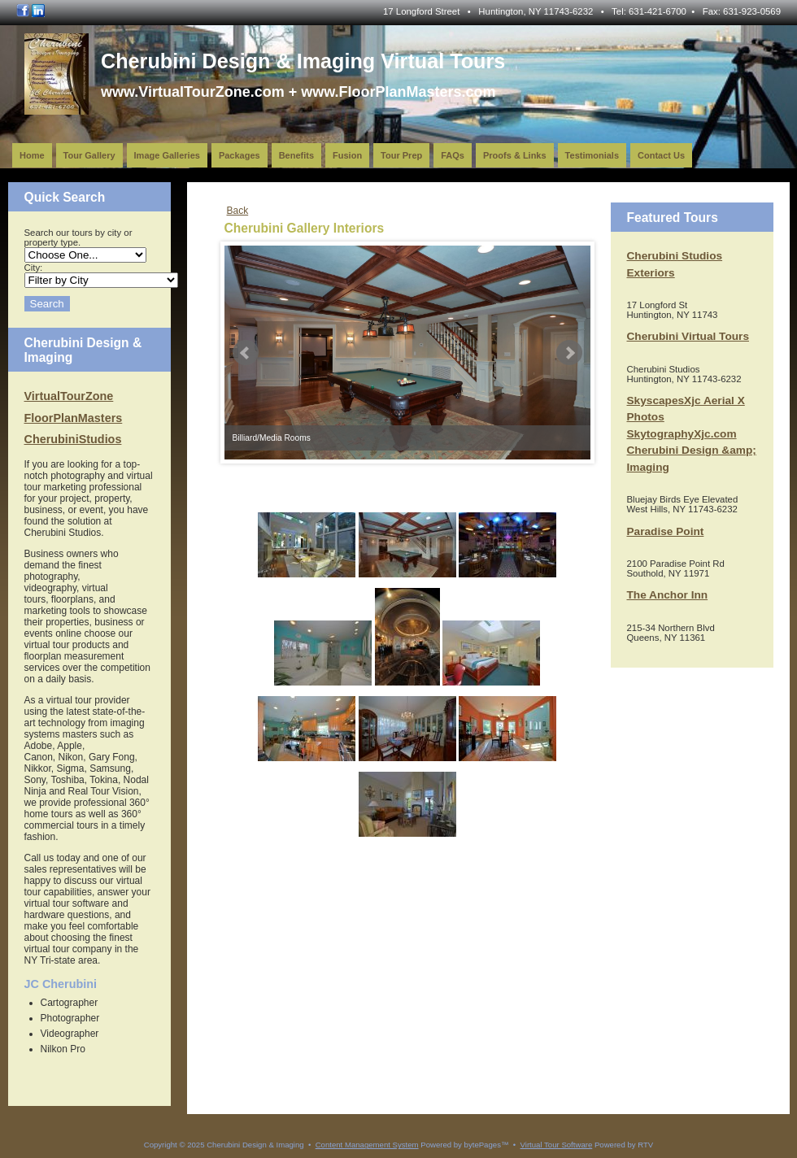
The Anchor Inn (667, 595)
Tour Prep (401, 155)
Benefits (296, 155)
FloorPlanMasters (73, 417)
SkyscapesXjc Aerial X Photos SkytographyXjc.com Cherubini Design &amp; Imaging (691, 433)
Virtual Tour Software (556, 1144)
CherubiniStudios (73, 439)
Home (32, 155)
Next (569, 353)
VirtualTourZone (69, 396)
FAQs (452, 155)
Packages (239, 155)
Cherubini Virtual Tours (688, 336)
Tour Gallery (89, 155)
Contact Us (661, 155)
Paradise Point (665, 531)
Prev (246, 353)
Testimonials (592, 155)
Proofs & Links (515, 155)
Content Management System (367, 1144)
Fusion (347, 155)
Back (238, 210)
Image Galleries (167, 155)
